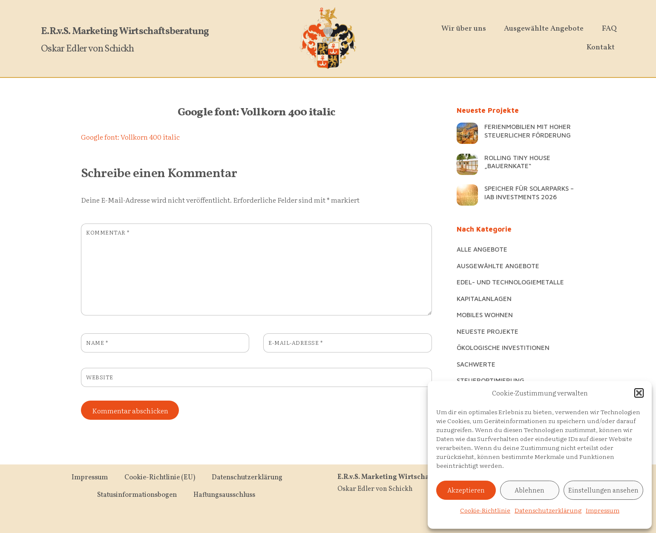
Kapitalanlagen (484, 298)
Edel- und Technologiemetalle (510, 282)
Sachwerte (476, 364)
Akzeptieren (466, 490)
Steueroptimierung (490, 380)
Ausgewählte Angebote (544, 28)
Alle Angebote (482, 249)
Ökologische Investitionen (503, 347)
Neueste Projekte (487, 331)
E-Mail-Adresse (295, 342)
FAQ (609, 28)
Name (97, 342)
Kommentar (107, 232)
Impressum (602, 510)
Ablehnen (529, 490)
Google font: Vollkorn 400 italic (256, 112)
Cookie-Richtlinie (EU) (159, 477)
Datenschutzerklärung (548, 510)
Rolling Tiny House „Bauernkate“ (517, 162)
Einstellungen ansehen (603, 490)
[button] (639, 393)
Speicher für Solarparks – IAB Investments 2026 (529, 192)
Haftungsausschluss (224, 495)
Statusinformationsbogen (137, 495)
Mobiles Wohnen (485, 314)
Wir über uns (464, 28)
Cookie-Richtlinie (485, 510)
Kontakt (601, 47)
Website (99, 377)
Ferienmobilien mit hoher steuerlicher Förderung (527, 131)
